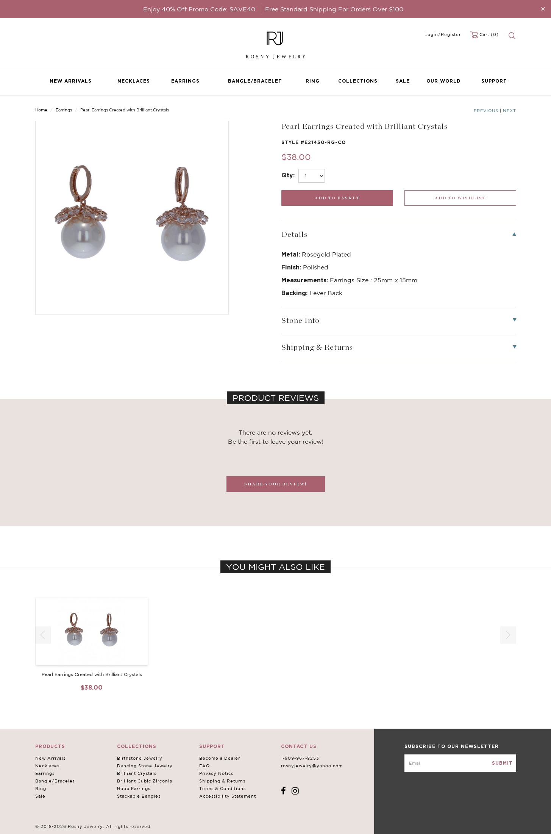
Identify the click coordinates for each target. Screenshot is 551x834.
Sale (403, 80)
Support (494, 80)
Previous (486, 110)
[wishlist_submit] (460, 198)
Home (41, 110)
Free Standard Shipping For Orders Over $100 (334, 9)
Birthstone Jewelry (139, 758)
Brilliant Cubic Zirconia (144, 781)
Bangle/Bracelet (255, 80)
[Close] (543, 9)
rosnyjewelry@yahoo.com (312, 766)
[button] (508, 635)
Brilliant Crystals (136, 773)
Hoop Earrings (133, 788)
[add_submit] (337, 198)
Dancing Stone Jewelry (145, 766)
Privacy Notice (216, 773)
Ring (313, 80)
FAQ (204, 766)
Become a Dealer (219, 758)
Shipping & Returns (222, 781)
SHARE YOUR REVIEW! (275, 484)
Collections (358, 80)
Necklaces (133, 80)
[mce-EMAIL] (460, 763)
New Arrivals (71, 80)
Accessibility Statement (227, 796)
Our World (443, 80)
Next (509, 110)
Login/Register (443, 34)
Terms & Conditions (222, 788)
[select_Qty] (311, 176)
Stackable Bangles (139, 796)
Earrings (185, 80)
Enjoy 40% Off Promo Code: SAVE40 (199, 9)
